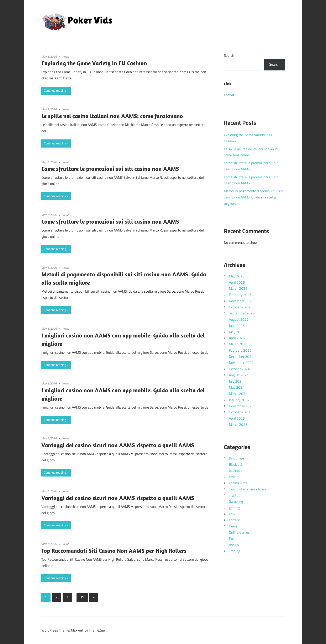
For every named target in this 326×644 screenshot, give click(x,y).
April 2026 (237, 282)
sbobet (229, 95)
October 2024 (239, 369)
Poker (233, 538)
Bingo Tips (236, 458)
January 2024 (239, 400)
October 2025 (239, 307)
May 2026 (236, 276)
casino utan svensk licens (248, 489)
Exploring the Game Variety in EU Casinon (94, 63)
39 (82, 597)
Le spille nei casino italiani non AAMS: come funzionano (112, 115)
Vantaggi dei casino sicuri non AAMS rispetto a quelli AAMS (117, 445)
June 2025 (237, 325)
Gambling (236, 501)
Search (229, 55)
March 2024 (238, 393)
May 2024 (236, 387)
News (65, 56)
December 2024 (241, 356)
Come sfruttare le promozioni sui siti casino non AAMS (110, 168)
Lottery (234, 520)
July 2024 (236, 381)
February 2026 (240, 294)
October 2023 (239, 412)
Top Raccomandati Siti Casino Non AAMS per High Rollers (113, 550)
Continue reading (55, 90)
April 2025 (237, 338)
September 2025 (242, 313)
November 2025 (241, 301)
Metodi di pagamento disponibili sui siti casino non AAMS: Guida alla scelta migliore (253, 197)
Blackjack (236, 464)
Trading (234, 551)
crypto (233, 495)
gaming (234, 507)
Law (232, 514)
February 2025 (240, 350)
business (235, 470)
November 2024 (241, 362)
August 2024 (239, 375)
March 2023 (238, 424)
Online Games (239, 532)
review (234, 544)
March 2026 (238, 288)
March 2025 (238, 344)
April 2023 (237, 418)
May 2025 (236, 332)
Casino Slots (238, 483)
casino (233, 476)
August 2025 (239, 319)
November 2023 (241, 406)
